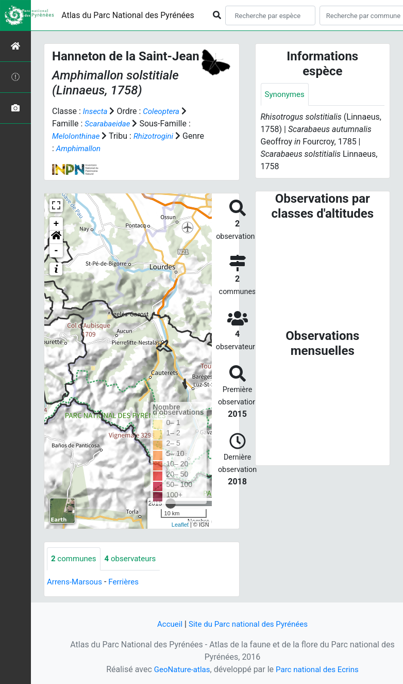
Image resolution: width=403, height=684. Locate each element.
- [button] (56, 251)
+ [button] (56, 224)
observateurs (134, 559)
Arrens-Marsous (76, 582)
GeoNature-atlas (179, 669)
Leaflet (180, 525)
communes (75, 559)
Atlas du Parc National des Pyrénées (127, 15)
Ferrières (128, 582)
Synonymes (286, 95)
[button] (56, 237)
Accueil (166, 624)
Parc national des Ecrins (319, 669)
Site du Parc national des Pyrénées (249, 624)
